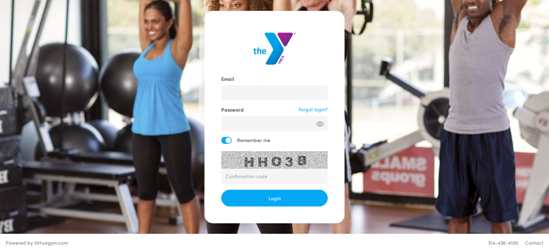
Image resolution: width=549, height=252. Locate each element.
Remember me (253, 140)
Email (227, 78)
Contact (534, 242)
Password (232, 109)
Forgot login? (313, 109)
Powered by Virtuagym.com (37, 242)
